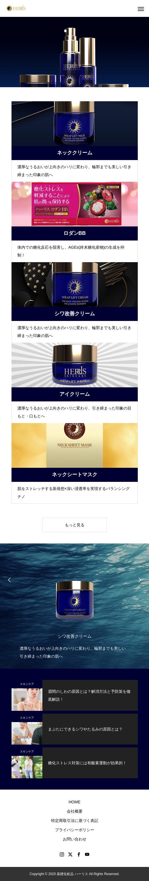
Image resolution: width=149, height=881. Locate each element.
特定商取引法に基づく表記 (74, 820)
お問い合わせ (74, 839)
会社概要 (74, 811)
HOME (75, 802)
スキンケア (27, 684)
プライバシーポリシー (74, 830)
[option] (74, 607)
